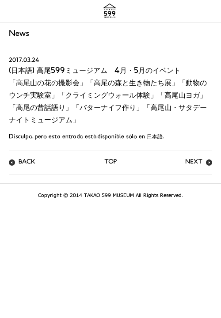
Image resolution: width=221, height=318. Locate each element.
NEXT (193, 162)
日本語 (155, 137)
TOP (110, 162)
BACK (27, 162)
